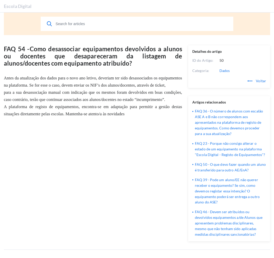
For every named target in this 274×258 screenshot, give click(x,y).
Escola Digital (17, 6)
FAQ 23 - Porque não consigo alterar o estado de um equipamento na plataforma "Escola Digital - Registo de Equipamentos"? (230, 149)
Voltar (256, 81)
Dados (224, 70)
